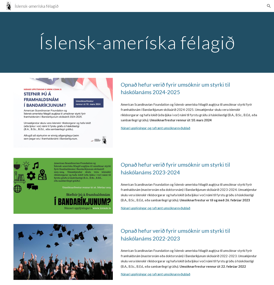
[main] (137, 42)
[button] (269, 6)
